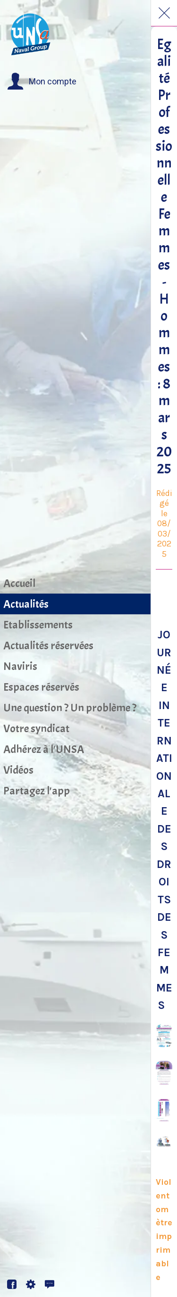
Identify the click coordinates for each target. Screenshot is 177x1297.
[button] (41, 81)
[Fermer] (164, 13)
